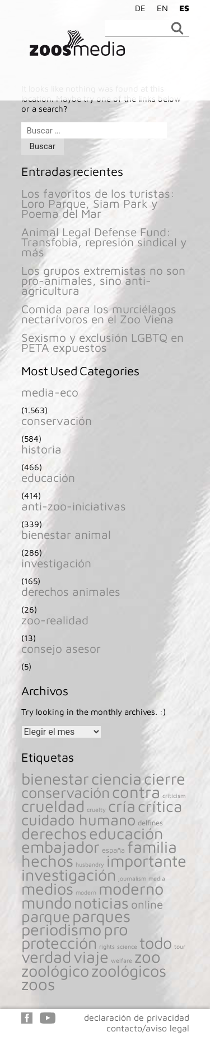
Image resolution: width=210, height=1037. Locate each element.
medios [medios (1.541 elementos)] (47, 888)
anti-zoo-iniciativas (73, 506)
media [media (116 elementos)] (156, 878)
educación (48, 477)
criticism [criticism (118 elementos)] (174, 795)
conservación (56, 420)
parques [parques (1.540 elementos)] (101, 915)
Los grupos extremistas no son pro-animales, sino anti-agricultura (103, 280)
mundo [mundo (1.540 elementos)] (46, 902)
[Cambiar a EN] (159, 8)
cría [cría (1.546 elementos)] (122, 805)
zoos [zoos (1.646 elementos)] (38, 983)
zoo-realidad (54, 620)
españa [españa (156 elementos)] (113, 850)
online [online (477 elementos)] (147, 904)
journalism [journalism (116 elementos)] (132, 878)
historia (41, 449)
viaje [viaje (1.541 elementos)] (91, 956)
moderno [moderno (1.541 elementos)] (131, 888)
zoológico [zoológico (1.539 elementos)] (55, 970)
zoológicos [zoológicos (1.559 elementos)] (128, 970)
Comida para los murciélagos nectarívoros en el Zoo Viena (98, 314)
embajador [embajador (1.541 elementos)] (60, 846)
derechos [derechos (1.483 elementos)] (54, 833)
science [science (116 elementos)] (127, 946)
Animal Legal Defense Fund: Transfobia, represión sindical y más (103, 242)
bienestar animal (66, 534)
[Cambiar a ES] (181, 8)
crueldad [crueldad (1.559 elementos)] (53, 805)
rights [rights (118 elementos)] (107, 946)
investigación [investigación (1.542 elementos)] (68, 874)
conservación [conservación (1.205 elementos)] (65, 792)
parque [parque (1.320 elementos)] (45, 916)
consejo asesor (61, 648)
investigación (56, 563)
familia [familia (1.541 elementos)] (152, 846)
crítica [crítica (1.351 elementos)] (160, 806)
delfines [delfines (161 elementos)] (150, 823)
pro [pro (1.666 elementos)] (116, 929)
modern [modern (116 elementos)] (86, 892)
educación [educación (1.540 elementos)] (126, 833)
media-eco (49, 392)
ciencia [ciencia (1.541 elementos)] (116, 778)
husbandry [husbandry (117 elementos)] (90, 864)
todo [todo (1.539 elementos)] (155, 942)
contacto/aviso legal (147, 1028)
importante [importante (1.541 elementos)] (146, 860)
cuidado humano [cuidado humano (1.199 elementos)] (78, 820)
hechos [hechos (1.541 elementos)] (47, 860)
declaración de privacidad (136, 1017)
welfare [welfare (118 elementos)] (121, 960)
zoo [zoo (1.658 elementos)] (147, 956)
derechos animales (70, 591)
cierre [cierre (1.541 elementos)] (164, 778)
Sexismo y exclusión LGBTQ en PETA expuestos (102, 342)
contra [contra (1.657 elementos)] (136, 791)
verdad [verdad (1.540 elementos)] (46, 956)
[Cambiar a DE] (137, 8)
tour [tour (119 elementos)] (179, 946)
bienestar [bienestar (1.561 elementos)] (55, 778)
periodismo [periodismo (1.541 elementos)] (61, 929)
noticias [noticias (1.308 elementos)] (101, 902)
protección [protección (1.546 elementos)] (59, 942)
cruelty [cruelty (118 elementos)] (96, 809)
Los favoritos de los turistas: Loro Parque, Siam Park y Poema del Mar (98, 203)
